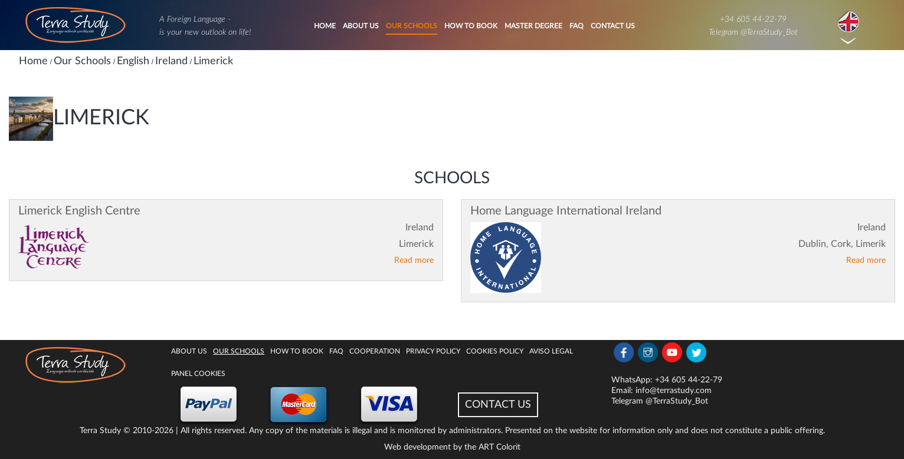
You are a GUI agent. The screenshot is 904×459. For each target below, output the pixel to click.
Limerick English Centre (79, 211)
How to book (470, 25)
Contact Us (613, 25)
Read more (414, 260)
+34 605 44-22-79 (753, 19)
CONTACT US (498, 404)
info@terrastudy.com (674, 391)
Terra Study (100, 431)
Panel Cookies (198, 373)
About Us (361, 25)
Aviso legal (551, 351)
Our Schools (411, 25)
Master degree (533, 25)
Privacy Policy (433, 351)
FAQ (576, 25)
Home (325, 25)
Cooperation (374, 351)
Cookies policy (494, 351)
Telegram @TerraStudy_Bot (753, 32)
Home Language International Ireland (565, 211)
